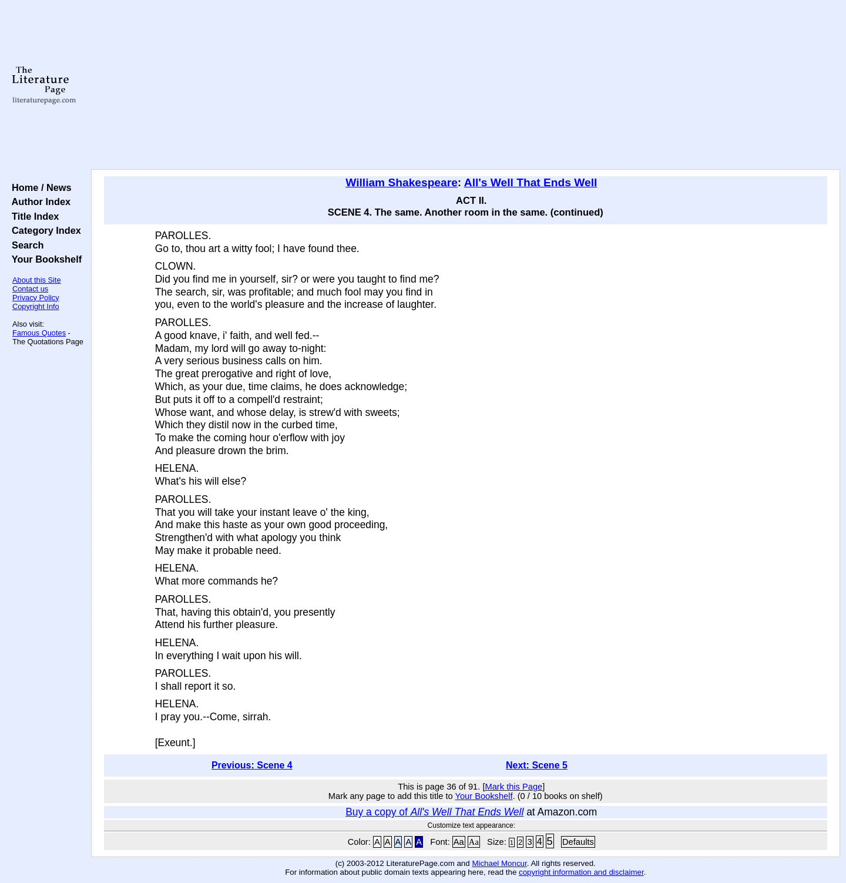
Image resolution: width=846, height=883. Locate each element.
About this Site (36, 280)
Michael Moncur (499, 863)
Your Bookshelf (44, 259)
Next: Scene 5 (537, 765)
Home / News (39, 187)
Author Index (38, 201)
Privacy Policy (35, 297)
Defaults (578, 842)
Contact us (30, 288)
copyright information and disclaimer (581, 872)
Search (24, 245)
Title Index (32, 216)
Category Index (43, 230)
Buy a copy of (434, 812)
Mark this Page (513, 786)
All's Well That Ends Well (530, 182)
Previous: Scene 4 (252, 765)
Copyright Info (35, 306)
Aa (459, 842)
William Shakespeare (401, 182)
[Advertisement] (465, 85)
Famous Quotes (39, 332)
